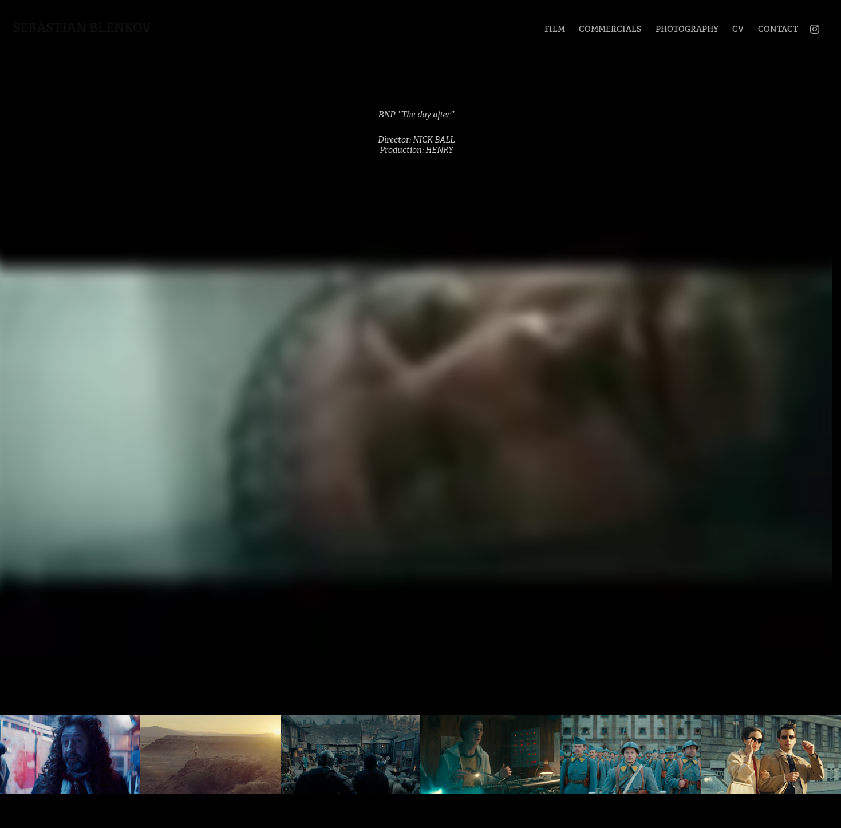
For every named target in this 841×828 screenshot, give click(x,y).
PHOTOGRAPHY (687, 29)
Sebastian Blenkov (82, 27)
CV (738, 29)
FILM (554, 29)
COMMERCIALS (610, 29)
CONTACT (778, 29)
